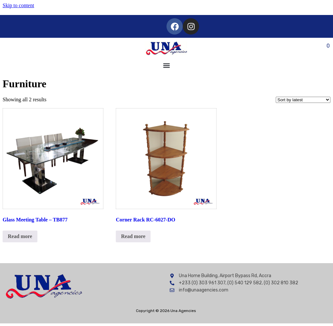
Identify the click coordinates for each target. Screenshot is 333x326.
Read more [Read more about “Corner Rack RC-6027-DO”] (133, 236)
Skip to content (18, 5)
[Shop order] (303, 100)
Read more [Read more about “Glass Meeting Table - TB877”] (20, 236)
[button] (166, 65)
